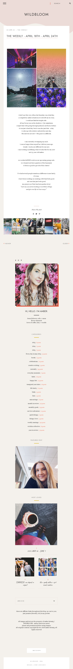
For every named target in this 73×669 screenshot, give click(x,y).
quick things (36, 415)
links (36, 392)
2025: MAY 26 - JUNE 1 (36, 551)
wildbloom (36, 14)
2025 (36, 350)
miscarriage (36, 400)
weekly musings (36, 422)
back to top (36, 650)
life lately (36, 388)
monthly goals (36, 407)
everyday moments (36, 373)
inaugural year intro (36, 384)
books (36, 358)
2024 (36, 346)
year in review (36, 430)
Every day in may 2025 (36, 354)
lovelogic (42, 665)
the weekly (22, 30)
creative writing (36, 365)
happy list (36, 381)
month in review (36, 404)
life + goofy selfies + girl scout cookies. (48, 583)
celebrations (36, 361)
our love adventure (36, 411)
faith (36, 377)
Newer (7, 244)
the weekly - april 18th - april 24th (32, 36)
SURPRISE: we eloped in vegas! (25, 583)
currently (36, 369)
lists (36, 396)
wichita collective (36, 426)
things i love (36, 419)
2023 (36, 343)
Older (66, 244)
